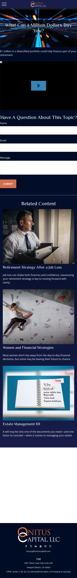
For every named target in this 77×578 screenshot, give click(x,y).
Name (3, 123)
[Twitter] (31, 546)
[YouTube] (40, 546)
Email (3, 140)
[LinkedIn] (36, 546)
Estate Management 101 (21, 424)
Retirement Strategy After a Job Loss (32, 267)
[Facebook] (26, 546)
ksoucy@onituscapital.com (38, 551)
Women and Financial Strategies (28, 347)
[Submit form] (8, 183)
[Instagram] (45, 546)
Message (5, 157)
